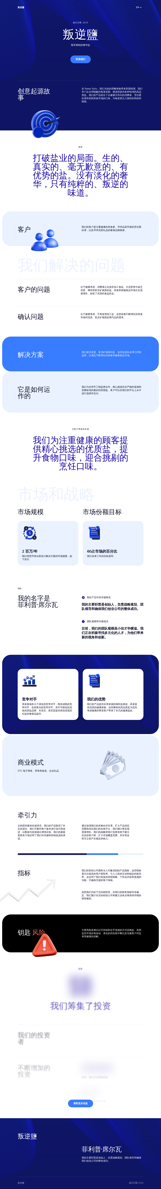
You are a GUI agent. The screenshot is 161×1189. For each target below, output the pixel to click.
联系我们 (80, 59)
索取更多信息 (80, 1103)
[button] (138, 7)
